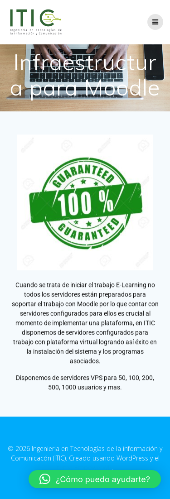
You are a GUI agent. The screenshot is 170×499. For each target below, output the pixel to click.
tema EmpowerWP (84, 467)
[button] (95, 479)
